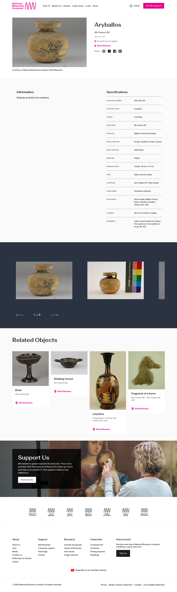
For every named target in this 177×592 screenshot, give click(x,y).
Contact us (17, 555)
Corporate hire (96, 545)
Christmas (94, 548)
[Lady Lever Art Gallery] (144, 512)
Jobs (14, 548)
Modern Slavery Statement (121, 585)
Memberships (44, 545)
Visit (45, 6)
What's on (57, 6)
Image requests (71, 555)
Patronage (42, 552)
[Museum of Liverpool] (32, 512)
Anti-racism (69, 552)
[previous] (20, 315)
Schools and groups (73, 545)
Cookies (138, 585)
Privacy (104, 585)
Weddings (94, 555)
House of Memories (73, 548)
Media (15, 552)
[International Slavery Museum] (70, 512)
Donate (41, 555)
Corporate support (46, 548)
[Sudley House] (126, 512)
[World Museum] (51, 512)
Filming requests (97, 552)
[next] (54, 315)
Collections (78, 6)
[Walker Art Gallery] (107, 512)
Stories (66, 6)
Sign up (123, 553)
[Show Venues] (49, 6)
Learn (88, 6)
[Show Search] (134, 6)
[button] (47, 281)
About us (16, 545)
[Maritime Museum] (88, 512)
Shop (95, 6)
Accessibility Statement (154, 585)
